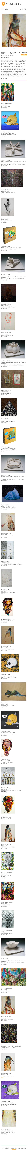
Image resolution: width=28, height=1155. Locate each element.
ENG (21, 9)
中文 (25, 9)
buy (24, 54)
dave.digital (14, 1149)
